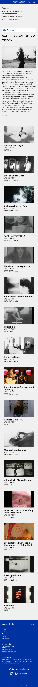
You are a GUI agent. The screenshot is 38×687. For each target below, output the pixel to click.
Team (3, 634)
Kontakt (4, 636)
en (30, 2)
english (33, 624)
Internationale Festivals (12, 16)
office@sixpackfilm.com (9, 652)
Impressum (5, 638)
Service (5, 8)
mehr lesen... (7, 116)
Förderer (4, 632)
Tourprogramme (9, 14)
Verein (4, 630)
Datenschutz (23, 686)
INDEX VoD (23, 674)
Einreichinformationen (12, 11)
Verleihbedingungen (11, 19)
